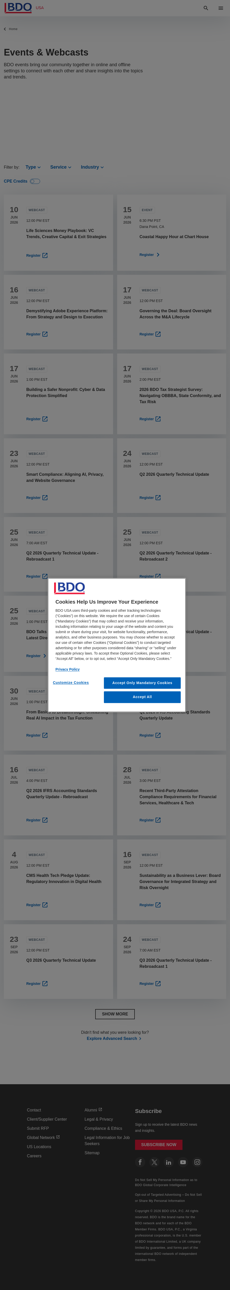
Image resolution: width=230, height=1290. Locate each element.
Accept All (142, 697)
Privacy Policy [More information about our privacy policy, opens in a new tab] (67, 669)
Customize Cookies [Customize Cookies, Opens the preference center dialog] (71, 683)
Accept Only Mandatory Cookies (142, 683)
